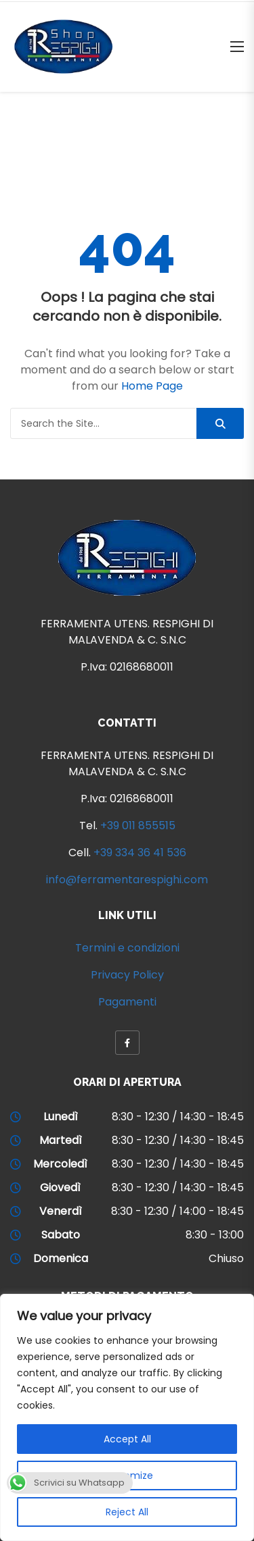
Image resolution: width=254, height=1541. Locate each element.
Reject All (127, 1512)
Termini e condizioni (127, 948)
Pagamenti (127, 1002)
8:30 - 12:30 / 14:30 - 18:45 (178, 1116)
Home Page (152, 386)
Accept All (127, 1439)
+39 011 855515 (137, 825)
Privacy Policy (127, 975)
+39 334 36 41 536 (139, 852)
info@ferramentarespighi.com (127, 879)
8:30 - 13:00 (215, 1235)
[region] (127, 1417)
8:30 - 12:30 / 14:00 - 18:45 (177, 1211)
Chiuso (226, 1258)
